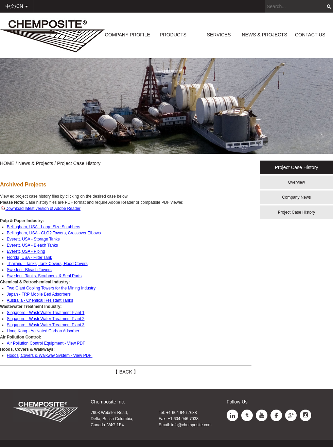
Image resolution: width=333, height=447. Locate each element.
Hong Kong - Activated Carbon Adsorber (43, 331)
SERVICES (219, 34)
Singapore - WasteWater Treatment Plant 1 (46, 312)
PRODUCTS (173, 34)
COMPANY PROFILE (127, 34)
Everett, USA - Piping (26, 251)
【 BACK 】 (125, 372)
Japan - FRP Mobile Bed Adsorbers (39, 294)
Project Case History (296, 212)
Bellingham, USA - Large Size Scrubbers (43, 227)
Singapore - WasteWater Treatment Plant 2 (46, 318)
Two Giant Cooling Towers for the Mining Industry (51, 288)
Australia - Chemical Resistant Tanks (40, 300)
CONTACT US (310, 34)
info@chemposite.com (191, 425)
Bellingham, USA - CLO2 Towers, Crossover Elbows (54, 233)
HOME (7, 163)
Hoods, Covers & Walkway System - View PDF (49, 355)
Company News (296, 197)
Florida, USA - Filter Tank (29, 257)
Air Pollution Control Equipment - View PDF (46, 343)
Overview (296, 182)
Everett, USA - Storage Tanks (33, 239)
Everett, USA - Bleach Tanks (32, 245)
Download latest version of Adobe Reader (43, 208)
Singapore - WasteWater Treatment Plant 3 (46, 324)
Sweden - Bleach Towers (29, 269)
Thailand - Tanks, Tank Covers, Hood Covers (47, 263)
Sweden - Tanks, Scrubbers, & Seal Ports (44, 276)
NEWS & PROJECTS (264, 34)
